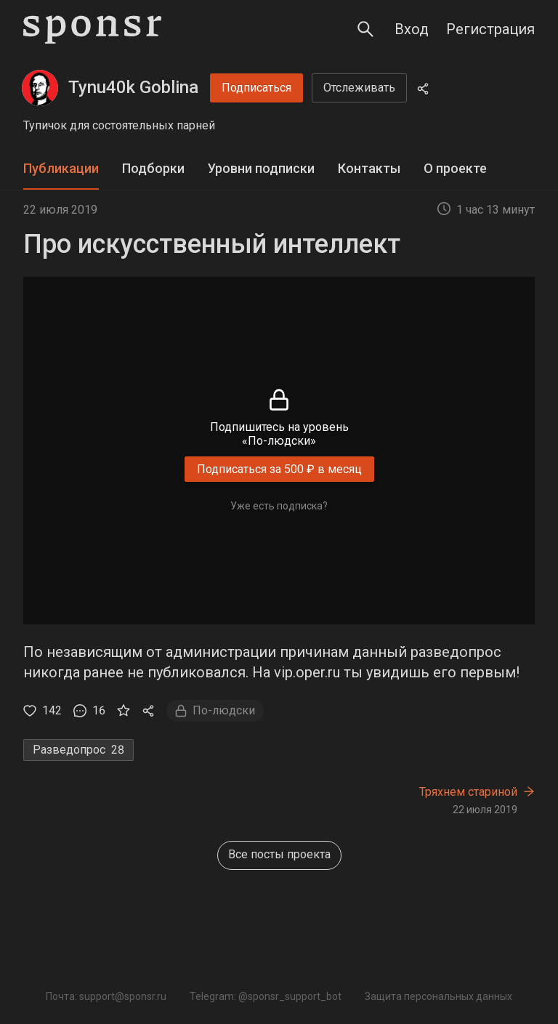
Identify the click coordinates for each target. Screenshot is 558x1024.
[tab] (61, 169)
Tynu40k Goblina (133, 87)
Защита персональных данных (438, 996)
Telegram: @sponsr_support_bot (265, 996)
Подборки (153, 168)
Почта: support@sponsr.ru (106, 996)
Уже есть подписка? (279, 506)
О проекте (455, 168)
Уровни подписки (261, 168)
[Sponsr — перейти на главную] (92, 29)
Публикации (61, 168)
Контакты (369, 168)
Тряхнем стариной (468, 792)
